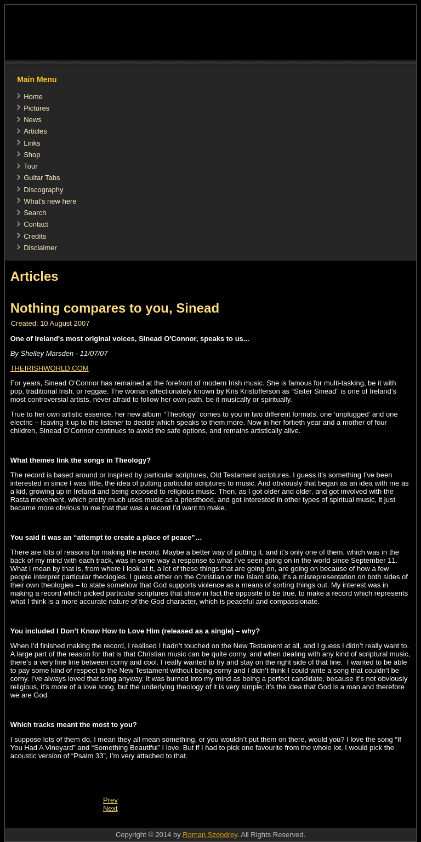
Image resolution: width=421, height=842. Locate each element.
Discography (43, 190)
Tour (30, 166)
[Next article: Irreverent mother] (110, 808)
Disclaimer (40, 248)
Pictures (36, 108)
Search (35, 213)
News (33, 120)
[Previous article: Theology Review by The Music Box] (110, 800)
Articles (35, 131)
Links (32, 143)
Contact (36, 224)
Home (33, 97)
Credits (35, 236)
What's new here (50, 201)
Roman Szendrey (210, 835)
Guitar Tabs (42, 178)
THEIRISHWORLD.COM (49, 368)
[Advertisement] (204, 822)
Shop (32, 155)
